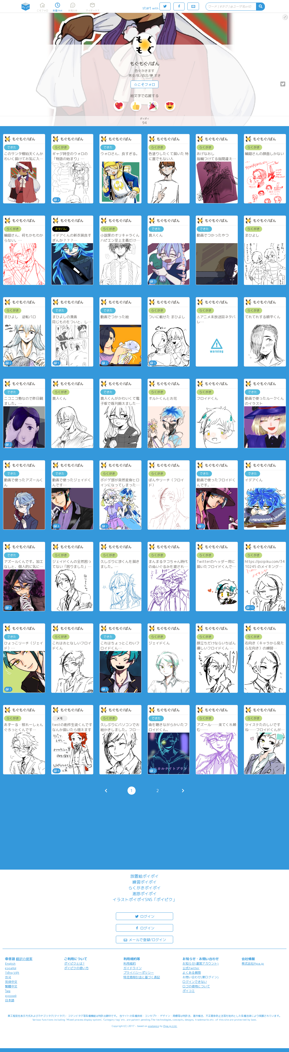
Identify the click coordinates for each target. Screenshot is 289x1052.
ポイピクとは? (74, 963)
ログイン (144, 916)
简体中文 (11, 982)
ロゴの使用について (196, 986)
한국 (8, 977)
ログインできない (195, 982)
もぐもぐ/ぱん (144, 64)
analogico (153, 1026)
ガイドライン (132, 968)
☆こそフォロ (144, 84)
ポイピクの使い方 (76, 968)
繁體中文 (11, 986)
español (10, 968)
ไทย (7, 991)
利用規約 (129, 963)
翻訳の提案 (24, 959)
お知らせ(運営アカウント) (201, 963)
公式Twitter (191, 968)
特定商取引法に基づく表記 (141, 977)
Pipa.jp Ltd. (170, 1026)
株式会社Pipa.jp (253, 963)
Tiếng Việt (12, 972)
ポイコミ (189, 991)
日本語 (9, 1000)
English (10, 963)
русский (10, 995)
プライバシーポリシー (138, 972)
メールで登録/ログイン (144, 939)
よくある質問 (192, 972)
